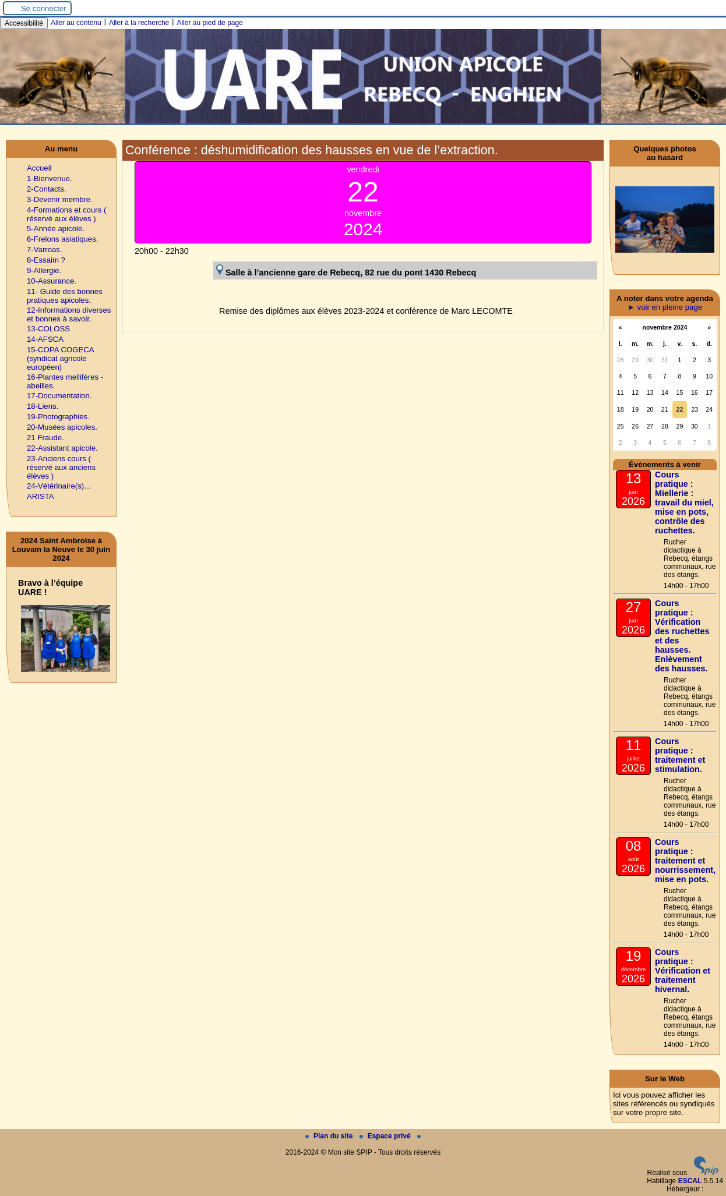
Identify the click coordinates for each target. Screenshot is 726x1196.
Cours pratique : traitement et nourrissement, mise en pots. (685, 860)
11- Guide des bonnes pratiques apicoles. (65, 296)
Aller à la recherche (139, 23)
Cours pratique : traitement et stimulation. (680, 755)
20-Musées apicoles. (62, 427)
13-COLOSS (48, 328)
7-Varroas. (44, 249)
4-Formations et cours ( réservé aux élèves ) (66, 214)
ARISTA (40, 496)
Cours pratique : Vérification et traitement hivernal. (682, 970)
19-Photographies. (58, 416)
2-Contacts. (46, 189)
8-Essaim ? (46, 260)
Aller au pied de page (209, 23)
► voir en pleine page (665, 307)
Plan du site (330, 1136)
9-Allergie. (44, 270)
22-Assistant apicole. (62, 448)
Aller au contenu (76, 23)
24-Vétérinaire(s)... (58, 486)
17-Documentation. (59, 395)
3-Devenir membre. (60, 199)
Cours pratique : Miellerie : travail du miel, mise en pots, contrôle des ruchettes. (684, 502)
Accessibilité (24, 23)
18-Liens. (42, 406)
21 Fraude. (45, 437)
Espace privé (386, 1136)
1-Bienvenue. (49, 178)
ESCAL (690, 1181)
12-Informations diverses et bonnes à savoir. (69, 314)
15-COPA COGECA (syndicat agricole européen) (60, 358)
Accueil (39, 168)
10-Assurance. (51, 281)
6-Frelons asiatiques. (62, 239)
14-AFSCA (45, 339)
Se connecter (43, 8)
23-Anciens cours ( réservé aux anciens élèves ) (61, 467)
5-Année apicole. (55, 228)
